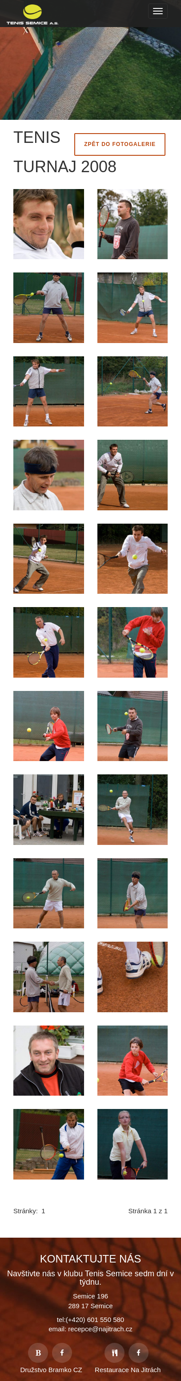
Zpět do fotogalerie (120, 144)
